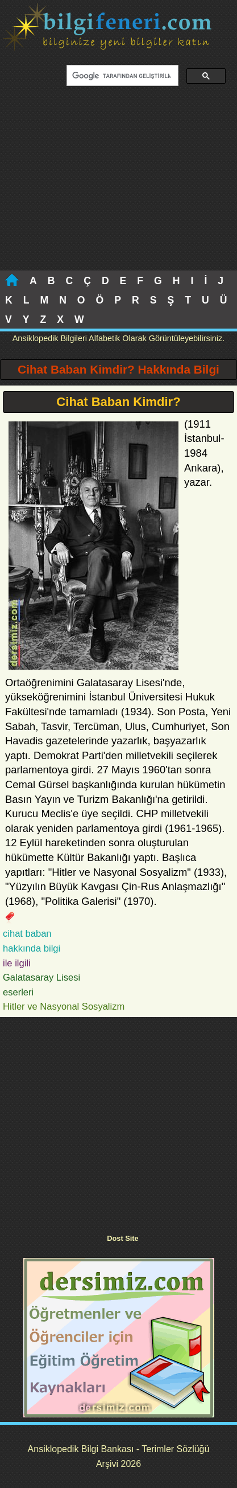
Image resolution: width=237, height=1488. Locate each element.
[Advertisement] (118, 185)
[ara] (121, 76)
